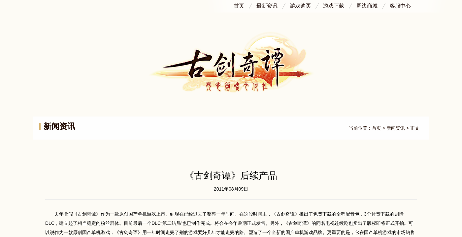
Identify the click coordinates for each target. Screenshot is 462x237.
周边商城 (367, 4)
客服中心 (400, 4)
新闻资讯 (395, 128)
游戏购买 (300, 4)
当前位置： (360, 128)
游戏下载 (333, 4)
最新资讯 (267, 4)
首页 (239, 4)
